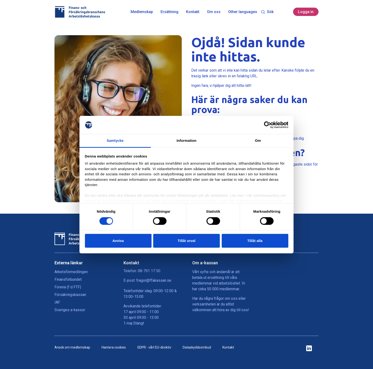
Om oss (214, 12)
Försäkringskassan (70, 294)
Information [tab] (186, 140)
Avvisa (118, 241)
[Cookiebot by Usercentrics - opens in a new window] (267, 124)
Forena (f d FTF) (67, 287)
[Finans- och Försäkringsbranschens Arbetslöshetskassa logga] (79, 12)
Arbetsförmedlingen (71, 272)
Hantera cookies (114, 347)
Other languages (242, 12)
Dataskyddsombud (197, 347)
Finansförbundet (68, 279)
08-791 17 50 (149, 271)
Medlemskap (142, 12)
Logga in (306, 12)
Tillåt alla (255, 241)
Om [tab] (258, 140)
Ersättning (169, 12)
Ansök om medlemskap (72, 347)
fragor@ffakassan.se (153, 280)
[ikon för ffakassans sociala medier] (309, 348)
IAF (57, 302)
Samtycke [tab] (115, 140)
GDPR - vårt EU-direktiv (154, 347)
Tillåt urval (187, 241)
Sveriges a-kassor (69, 310)
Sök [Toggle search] (267, 12)
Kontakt (192, 12)
